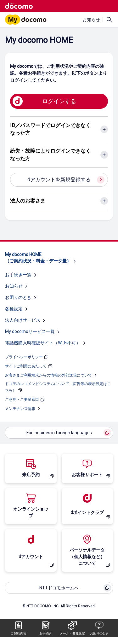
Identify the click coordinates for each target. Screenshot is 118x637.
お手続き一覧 (18, 274)
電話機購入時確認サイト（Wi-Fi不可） (43, 342)
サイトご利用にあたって (26, 366)
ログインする (59, 101)
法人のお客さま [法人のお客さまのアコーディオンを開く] (27, 201)
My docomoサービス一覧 (30, 331)
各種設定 (14, 308)
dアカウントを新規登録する (59, 180)
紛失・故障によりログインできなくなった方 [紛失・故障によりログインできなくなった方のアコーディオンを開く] (50, 154)
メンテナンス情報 (20, 408)
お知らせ (91, 19)
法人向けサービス (22, 320)
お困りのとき (18, 297)
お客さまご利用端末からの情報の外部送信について (48, 375)
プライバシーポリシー (24, 357)
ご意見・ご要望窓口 (22, 399)
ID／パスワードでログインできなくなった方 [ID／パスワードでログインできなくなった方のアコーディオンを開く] (50, 129)
